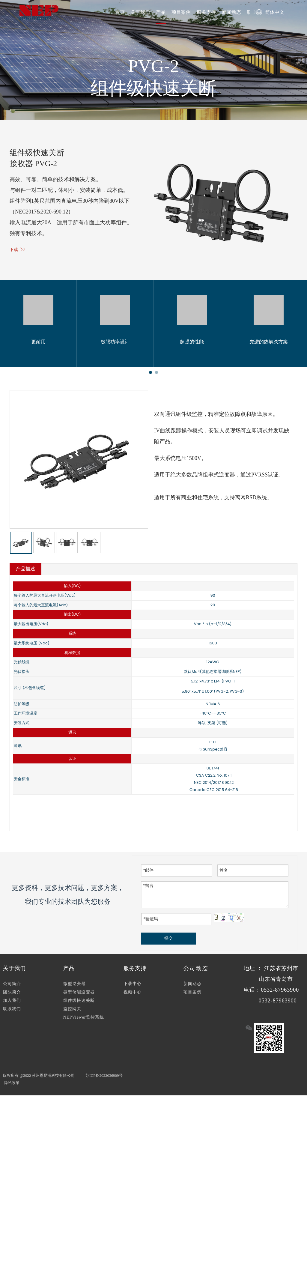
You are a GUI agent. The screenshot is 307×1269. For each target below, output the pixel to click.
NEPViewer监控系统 (83, 1020)
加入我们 (12, 1003)
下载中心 (133, 986)
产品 (160, 12)
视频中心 (133, 995)
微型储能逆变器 (79, 995)
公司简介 (12, 986)
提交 (168, 941)
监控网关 (72, 1012)
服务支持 (206, 12)
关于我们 (140, 12)
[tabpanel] (38, 323)
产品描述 (25, 571)
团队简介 (12, 995)
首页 (120, 12)
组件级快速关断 (79, 1003)
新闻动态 (231, 12)
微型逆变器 (74, 986)
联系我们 (12, 1012)
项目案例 (181, 12)
